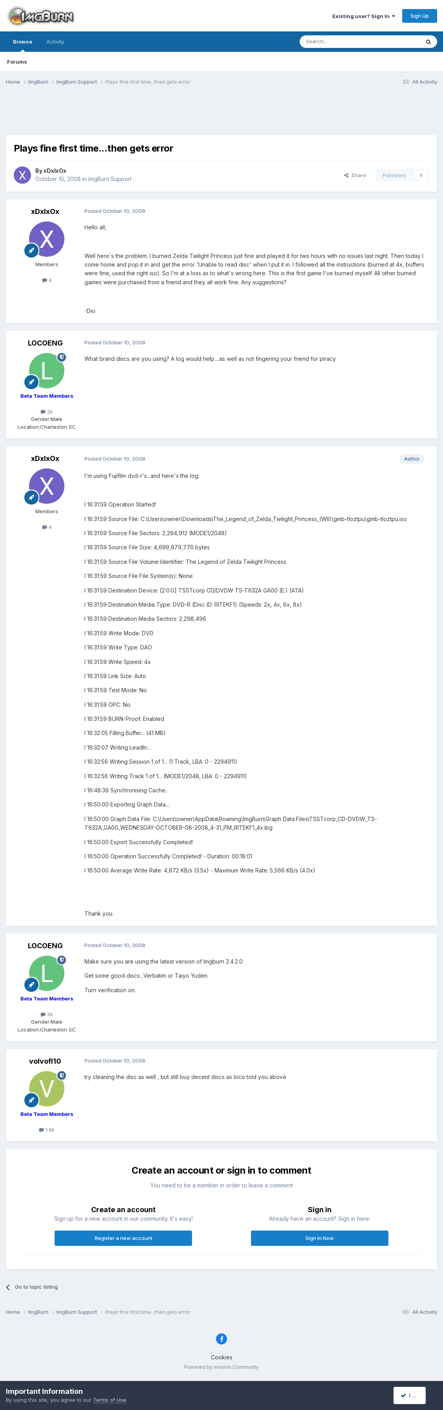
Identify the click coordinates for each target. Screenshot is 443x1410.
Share (355, 175)
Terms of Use (109, 1400)
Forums (17, 62)
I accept (414, 1395)
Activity (55, 41)
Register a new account (123, 1238)
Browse (22, 45)
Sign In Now (320, 1238)
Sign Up (419, 16)
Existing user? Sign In (363, 16)
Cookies (221, 1357)
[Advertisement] (221, 115)
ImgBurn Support (110, 179)
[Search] (340, 41)
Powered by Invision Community (221, 1367)
